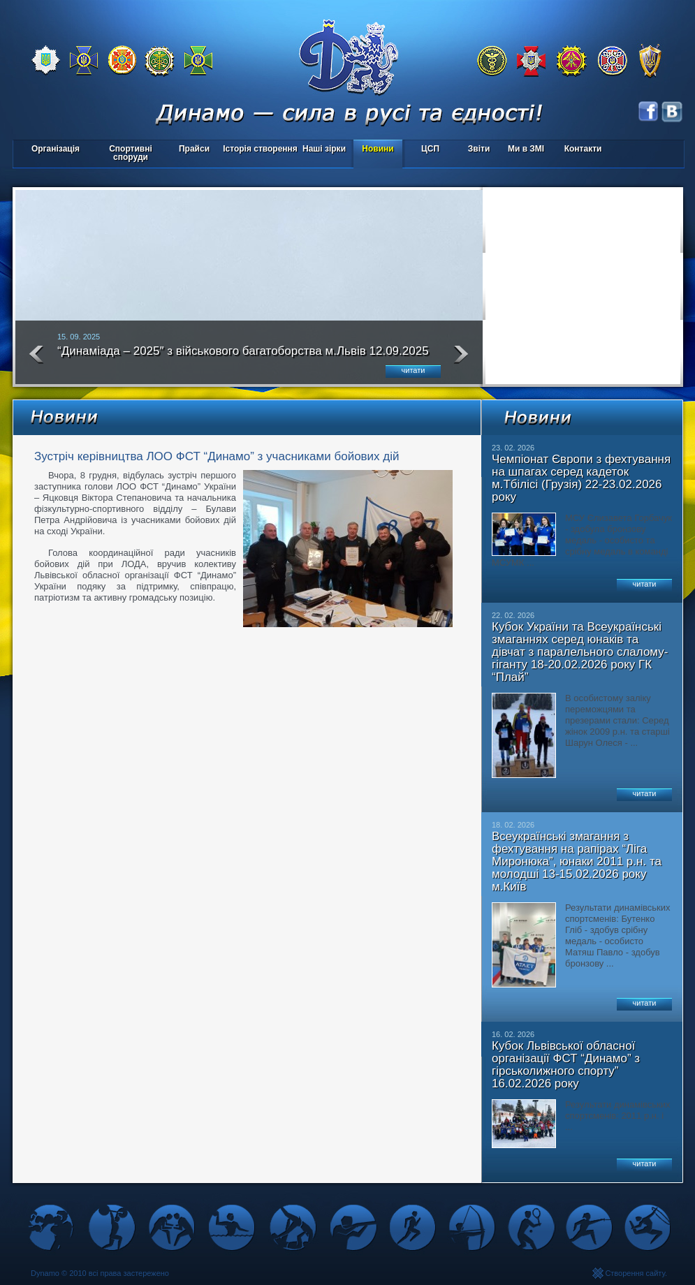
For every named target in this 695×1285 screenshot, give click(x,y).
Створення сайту (635, 1273)
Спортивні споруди (130, 153)
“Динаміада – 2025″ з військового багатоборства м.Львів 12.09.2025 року (243, 356)
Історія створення (260, 149)
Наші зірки (322, 150)
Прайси (194, 149)
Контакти (583, 149)
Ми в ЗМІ (526, 149)
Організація (55, 149)
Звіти (479, 149)
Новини (377, 149)
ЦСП (427, 150)
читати (413, 370)
